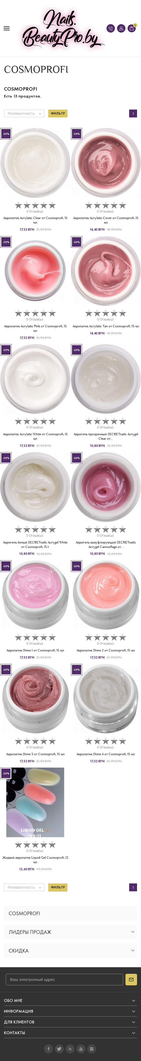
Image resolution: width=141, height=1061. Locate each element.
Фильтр (58, 113)
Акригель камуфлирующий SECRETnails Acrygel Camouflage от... (106, 544)
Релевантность (26, 113)
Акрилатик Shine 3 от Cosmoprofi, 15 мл (35, 754)
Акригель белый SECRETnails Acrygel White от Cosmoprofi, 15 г (35, 544)
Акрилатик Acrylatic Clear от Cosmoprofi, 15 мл (35, 220)
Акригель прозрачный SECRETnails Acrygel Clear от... (106, 436)
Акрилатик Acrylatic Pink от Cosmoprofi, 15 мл (35, 328)
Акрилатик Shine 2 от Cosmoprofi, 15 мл (105, 650)
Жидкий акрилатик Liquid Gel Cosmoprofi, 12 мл (35, 860)
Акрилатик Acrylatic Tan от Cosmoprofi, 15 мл (105, 326)
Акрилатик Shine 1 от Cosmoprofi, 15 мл (35, 650)
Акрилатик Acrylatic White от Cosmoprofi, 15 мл (35, 436)
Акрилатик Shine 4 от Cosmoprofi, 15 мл (105, 754)
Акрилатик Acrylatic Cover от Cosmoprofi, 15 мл (105, 220)
